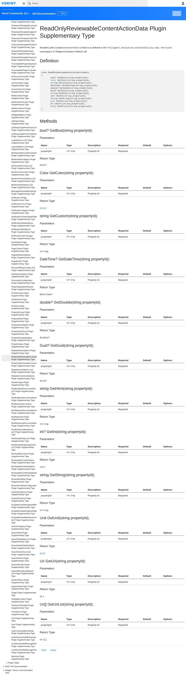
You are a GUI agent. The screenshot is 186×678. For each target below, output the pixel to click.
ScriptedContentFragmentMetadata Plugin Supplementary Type (24, 506)
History (53, 644)
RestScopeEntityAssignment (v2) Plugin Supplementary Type (23, 447)
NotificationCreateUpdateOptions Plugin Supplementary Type (24, 218)
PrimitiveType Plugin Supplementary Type (20, 294)
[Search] (87, 3)
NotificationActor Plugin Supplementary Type (21, 205)
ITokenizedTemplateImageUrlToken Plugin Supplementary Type (24, 33)
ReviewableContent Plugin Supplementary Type (22, 455)
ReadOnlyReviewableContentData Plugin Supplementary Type (24, 364)
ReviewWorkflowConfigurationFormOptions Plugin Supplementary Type (24, 487)
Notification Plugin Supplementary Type (20, 199)
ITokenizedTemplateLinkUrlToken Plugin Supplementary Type (24, 39)
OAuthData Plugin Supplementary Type (20, 243)
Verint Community (7, 9)
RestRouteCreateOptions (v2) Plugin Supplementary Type (22, 432)
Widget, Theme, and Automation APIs (17, 671)
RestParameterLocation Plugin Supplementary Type (23, 405)
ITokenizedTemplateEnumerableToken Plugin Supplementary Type (24, 27)
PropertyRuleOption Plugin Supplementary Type (22, 326)
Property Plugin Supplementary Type (20, 307)
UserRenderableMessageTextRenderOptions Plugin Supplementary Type (24, 651)
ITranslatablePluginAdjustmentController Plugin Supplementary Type (24, 65)
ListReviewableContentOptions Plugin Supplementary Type (24, 135)
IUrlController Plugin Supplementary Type (20, 84)
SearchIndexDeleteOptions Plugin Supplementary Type (23, 546)
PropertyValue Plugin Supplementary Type (20, 345)
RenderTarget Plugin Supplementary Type (20, 383)
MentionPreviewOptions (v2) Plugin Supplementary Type (23, 180)
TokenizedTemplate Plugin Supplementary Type (22, 606)
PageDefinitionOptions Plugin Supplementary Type (23, 256)
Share (44, 644)
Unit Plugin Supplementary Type (22, 619)
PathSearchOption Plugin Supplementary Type (22, 275)
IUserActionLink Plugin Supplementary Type (21, 90)
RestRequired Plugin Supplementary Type (20, 418)
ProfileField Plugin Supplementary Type (20, 300)
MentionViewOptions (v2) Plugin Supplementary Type (23, 186)
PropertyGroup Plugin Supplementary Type (20, 313)
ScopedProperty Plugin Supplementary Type (21, 499)
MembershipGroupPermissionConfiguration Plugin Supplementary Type (24, 154)
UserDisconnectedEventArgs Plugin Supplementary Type (23, 638)
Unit (53, 101)
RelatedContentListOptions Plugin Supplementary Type (23, 377)
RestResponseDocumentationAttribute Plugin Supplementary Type (24, 424)
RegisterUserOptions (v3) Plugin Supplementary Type (23, 371)
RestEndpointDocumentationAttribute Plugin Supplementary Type (24, 399)
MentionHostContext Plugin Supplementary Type (23, 173)
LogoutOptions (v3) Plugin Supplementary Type (22, 148)
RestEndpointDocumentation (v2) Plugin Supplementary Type (23, 391)
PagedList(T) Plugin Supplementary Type (20, 262)
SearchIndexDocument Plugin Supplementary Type (23, 553)
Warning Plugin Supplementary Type (20, 657)
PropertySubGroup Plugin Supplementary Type (22, 332)
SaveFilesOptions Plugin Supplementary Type (21, 493)
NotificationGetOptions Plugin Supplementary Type (23, 230)
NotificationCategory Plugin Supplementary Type (23, 211)
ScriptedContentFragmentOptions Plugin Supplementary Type (24, 512)
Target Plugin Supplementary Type (23, 594)
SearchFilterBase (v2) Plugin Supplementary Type (23, 540)
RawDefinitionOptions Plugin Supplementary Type (23, 351)
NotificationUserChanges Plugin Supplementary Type (23, 237)
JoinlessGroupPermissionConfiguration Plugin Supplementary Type (24, 129)
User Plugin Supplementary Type (23, 625)
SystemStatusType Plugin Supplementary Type (22, 587)
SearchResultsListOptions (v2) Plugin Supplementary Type (22, 573)
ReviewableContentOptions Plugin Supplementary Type (23, 467)
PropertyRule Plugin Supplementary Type (20, 320)
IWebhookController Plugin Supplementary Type (22, 103)
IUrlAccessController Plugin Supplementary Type (23, 78)
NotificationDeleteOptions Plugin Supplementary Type (23, 224)
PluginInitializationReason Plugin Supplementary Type (23, 288)
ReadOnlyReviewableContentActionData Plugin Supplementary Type (24, 358)
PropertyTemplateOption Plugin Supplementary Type (23, 339)
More (69, 13)
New (177, 13)
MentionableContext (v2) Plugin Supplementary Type (23, 167)
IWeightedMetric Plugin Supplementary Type (21, 116)
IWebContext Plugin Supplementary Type (20, 97)
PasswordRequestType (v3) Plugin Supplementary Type (23, 269)
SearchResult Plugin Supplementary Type (20, 559)
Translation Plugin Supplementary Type (20, 613)
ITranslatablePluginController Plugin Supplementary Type (23, 71)
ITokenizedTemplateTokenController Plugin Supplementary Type (24, 58)
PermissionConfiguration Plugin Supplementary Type (23, 281)
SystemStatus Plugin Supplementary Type (20, 581)
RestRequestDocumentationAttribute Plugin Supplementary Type (24, 411)
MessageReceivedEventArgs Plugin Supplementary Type (23, 192)
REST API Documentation (14, 666)
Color (53, 80)
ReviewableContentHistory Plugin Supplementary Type (23, 461)
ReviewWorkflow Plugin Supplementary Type (21, 480)
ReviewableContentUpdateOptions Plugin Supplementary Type (24, 474)
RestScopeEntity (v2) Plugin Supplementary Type (23, 439)
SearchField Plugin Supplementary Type (20, 534)
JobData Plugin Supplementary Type (20, 122)
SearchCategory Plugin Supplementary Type (21, 527)
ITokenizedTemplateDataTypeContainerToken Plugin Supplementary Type (24, 20)
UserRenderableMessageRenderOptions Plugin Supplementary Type (24, 645)
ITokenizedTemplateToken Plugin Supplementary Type (23, 52)
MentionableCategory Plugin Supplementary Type (23, 160)
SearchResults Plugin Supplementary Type (20, 566)
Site (23, 3)
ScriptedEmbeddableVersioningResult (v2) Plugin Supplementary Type (24, 520)
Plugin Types (12, 662)
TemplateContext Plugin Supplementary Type (21, 600)
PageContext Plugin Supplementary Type (20, 249)
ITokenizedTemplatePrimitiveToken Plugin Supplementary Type (24, 46)
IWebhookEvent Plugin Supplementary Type (21, 109)
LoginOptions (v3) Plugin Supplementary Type (21, 141)
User (182, 3)
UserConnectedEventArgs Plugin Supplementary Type (23, 632)
